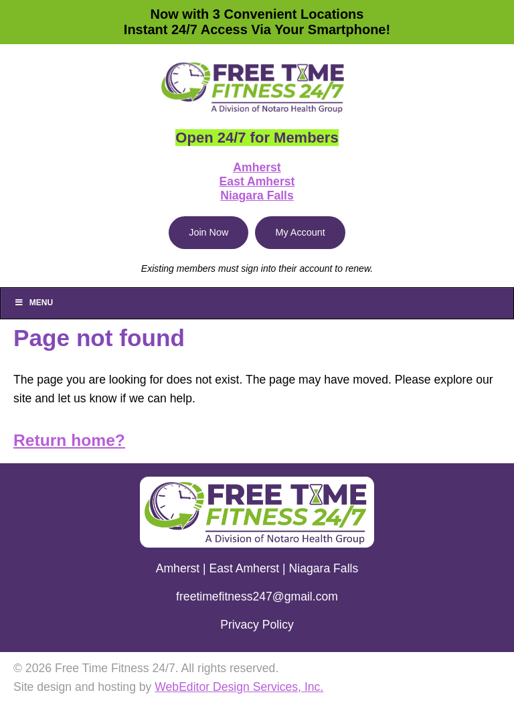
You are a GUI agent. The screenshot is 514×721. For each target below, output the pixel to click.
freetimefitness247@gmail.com (257, 596)
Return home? (69, 440)
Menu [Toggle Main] (33, 302)
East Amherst (257, 181)
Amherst (256, 167)
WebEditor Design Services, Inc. (239, 687)
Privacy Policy (257, 624)
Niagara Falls (257, 195)
